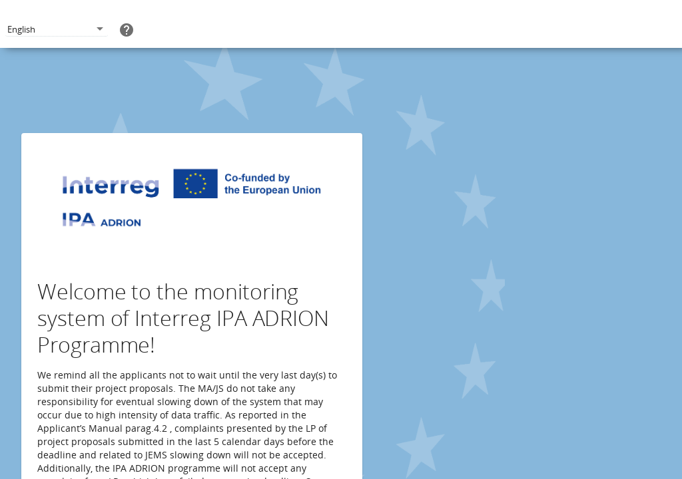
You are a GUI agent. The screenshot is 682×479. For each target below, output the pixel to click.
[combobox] (56, 30)
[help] (126, 29)
